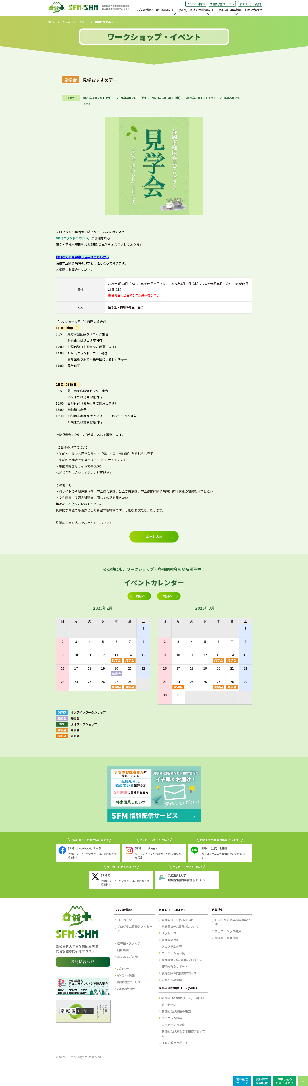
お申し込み (154, 536)
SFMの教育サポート (174, 966)
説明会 (178, 687)
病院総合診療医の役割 (176, 1011)
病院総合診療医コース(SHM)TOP (183, 998)
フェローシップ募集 (228, 931)
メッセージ (168, 933)
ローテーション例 (173, 953)
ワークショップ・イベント (73, 22)
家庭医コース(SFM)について (180, 926)
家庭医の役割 (170, 940)
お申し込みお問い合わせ (284, 1081)
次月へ (167, 596)
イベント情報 (195, 4)
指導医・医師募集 (226, 938)
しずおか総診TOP (147, 10)
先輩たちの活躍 (171, 980)
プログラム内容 (171, 946)
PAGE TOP (303, 1081)
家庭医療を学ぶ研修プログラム (182, 960)
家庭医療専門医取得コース (179, 973)
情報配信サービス (222, 4)
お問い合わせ (253, 10)
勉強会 (116, 674)
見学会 (116, 660)
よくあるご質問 (250, 4)
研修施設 (123, 950)
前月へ (140, 596)
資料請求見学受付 (262, 1081)
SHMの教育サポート (174, 1043)
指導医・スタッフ (129, 943)
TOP (49, 22)
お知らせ (123, 969)
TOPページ (124, 920)
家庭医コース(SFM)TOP (177, 920)
